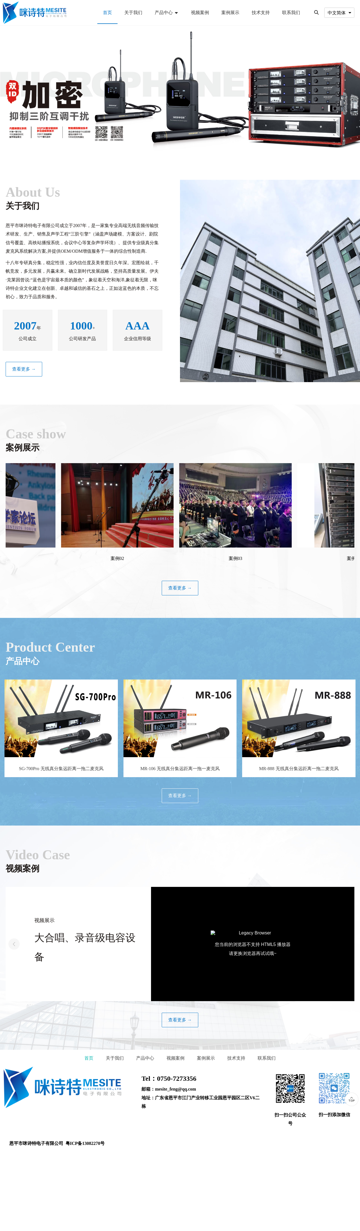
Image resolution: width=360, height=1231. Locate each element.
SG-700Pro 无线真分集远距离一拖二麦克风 (61, 768)
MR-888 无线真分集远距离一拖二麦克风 (298, 768)
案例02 (125, 558)
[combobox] (339, 12)
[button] (346, 944)
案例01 (7, 558)
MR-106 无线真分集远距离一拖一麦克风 (180, 768)
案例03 (243, 558)
